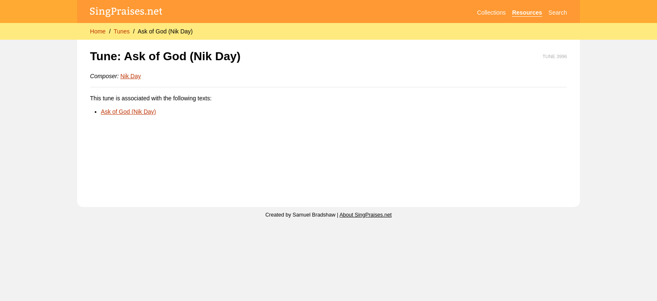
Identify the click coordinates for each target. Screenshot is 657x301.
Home (98, 31)
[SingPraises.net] (126, 12)
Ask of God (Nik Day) (164, 31)
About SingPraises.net (365, 215)
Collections (491, 12)
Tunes (121, 31)
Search (557, 12)
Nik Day (130, 76)
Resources (527, 12)
